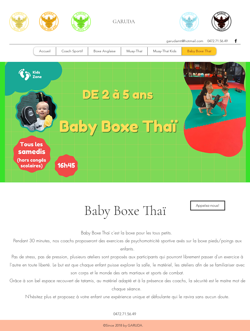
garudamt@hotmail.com (184, 41)
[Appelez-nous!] (207, 205)
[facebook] (235, 40)
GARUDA (124, 21)
